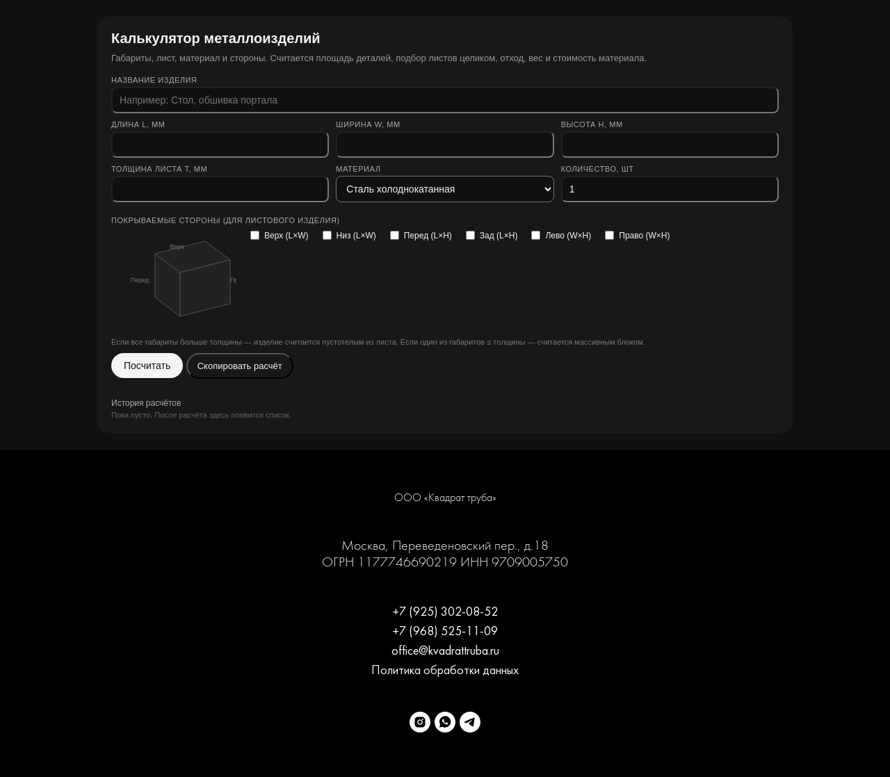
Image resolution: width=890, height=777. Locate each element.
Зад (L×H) (492, 235)
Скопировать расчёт (239, 366)
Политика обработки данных (445, 671)
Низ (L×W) (349, 235)
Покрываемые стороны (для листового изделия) (225, 220)
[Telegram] (470, 722)
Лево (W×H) (561, 235)
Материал (358, 169)
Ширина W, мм (368, 124)
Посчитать (147, 365)
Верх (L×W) (279, 235)
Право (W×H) (637, 235)
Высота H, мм (592, 124)
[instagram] (420, 722)
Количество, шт (597, 169)
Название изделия (154, 80)
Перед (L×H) (421, 235)
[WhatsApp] (445, 722)
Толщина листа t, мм (159, 169)
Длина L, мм (138, 124)
